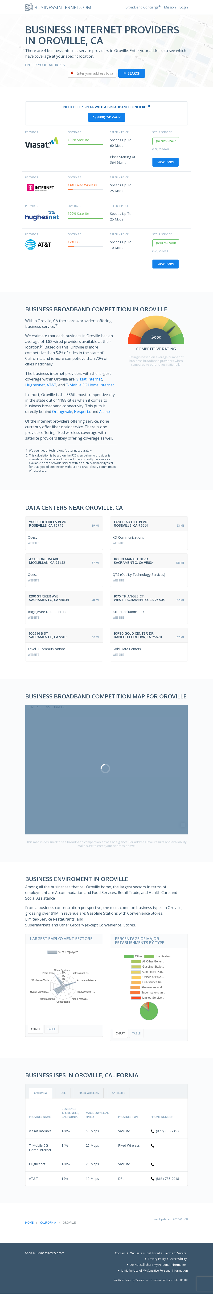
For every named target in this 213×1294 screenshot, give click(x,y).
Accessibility (178, 1259)
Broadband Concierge (142, 7)
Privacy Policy (157, 1259)
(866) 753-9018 (166, 243)
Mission (170, 7)
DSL (63, 1093)
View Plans (165, 162)
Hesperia (82, 411)
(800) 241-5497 (108, 117)
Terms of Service (175, 1253)
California (48, 1223)
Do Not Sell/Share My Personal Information (158, 1265)
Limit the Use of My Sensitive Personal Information (154, 1271)
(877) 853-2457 (166, 141)
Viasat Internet (89, 379)
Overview (40, 1093)
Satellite (118, 1093)
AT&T (52, 385)
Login (183, 7)
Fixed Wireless (89, 1093)
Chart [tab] (35, 1029)
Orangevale (62, 411)
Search (134, 73)
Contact (120, 1253)
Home (29, 1223)
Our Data (136, 1253)
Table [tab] (51, 1029)
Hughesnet (35, 385)
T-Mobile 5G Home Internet (90, 385)
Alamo (105, 411)
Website (33, 543)
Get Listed (153, 1253)
